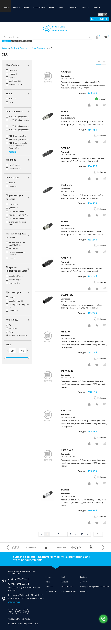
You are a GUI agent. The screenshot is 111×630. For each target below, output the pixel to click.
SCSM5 (65, 221)
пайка (10, 186)
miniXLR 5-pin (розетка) (17, 130)
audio (10, 98)
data (9, 102)
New (8, 332)
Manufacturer (17, 65)
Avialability (17, 319)
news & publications (21, 41)
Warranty (84, 591)
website (89, 37)
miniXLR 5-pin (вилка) (16, 126)
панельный (12, 168)
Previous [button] (8, 547)
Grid (103, 62)
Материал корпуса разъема (17, 235)
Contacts (96, 7)
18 (82, 534)
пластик (10, 258)
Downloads (72, 7)
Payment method (68, 591)
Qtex (9, 77)
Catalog (5, 7)
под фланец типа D (16, 215)
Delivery (83, 582)
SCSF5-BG (66, 184)
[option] (16, 547)
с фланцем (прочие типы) (15, 223)
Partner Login (58, 27)
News (61, 7)
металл (11, 248)
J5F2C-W (65, 331)
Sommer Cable (14, 84)
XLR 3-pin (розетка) (16, 139)
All (7, 325)
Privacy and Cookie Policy (19, 619)
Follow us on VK (10, 611)
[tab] (17, 65)
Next (88, 534)
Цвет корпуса (17, 292)
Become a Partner (59, 30)
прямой (11, 204)
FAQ (63, 577)
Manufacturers (39, 7)
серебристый (13, 301)
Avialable (10, 328)
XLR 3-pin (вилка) (15, 136)
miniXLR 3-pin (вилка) (16, 116)
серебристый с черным (17, 305)
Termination (17, 177)
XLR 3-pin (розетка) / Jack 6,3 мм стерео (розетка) (15, 145)
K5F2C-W (66, 410)
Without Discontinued (15, 335)
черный (11, 310)
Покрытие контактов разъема (17, 269)
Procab (10, 74)
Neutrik (11, 70)
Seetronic (12, 81)
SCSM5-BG (67, 294)
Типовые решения (21, 7)
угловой (11, 207)
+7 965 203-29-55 (18, 583)
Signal (17, 93)
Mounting (17, 159)
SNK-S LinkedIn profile (26, 611)
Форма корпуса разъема (17, 197)
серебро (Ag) (13, 276)
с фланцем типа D (15, 211)
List (98, 62)
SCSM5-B (66, 258)
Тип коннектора (17, 111)
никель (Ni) (12, 283)
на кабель (12, 165)
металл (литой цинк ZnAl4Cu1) (15, 243)
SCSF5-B (65, 148)
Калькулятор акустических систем (94, 586)
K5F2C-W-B (67, 450)
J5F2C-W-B (67, 371)
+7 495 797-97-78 (18, 579)
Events (52, 7)
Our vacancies (51, 591)
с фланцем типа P (15, 218)
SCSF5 (64, 111)
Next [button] (103, 547)
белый (10, 297)
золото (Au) (12, 279)
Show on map (14, 602)
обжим (10, 182)
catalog (6, 41)
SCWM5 (65, 489)
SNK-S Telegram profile (18, 611)
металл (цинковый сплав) (14, 253)
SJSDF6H (66, 72)
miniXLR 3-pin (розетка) (17, 121)
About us (85, 7)
